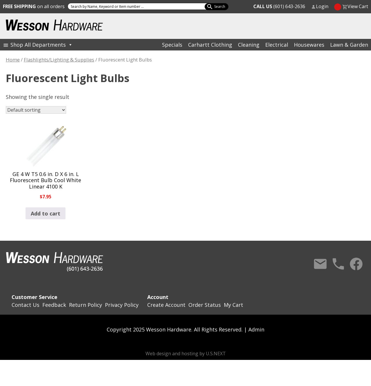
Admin (256, 329)
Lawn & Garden (349, 44)
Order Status (204, 304)
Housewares (309, 44)
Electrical (276, 44)
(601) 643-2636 (279, 6)
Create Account (166, 304)
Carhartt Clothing (210, 44)
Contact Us (320, 263)
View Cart (358, 6)
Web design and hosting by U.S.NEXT (186, 353)
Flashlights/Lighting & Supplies (59, 59)
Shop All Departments (41, 44)
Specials (172, 44)
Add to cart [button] (45, 213)
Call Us (338, 263)
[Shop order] (36, 110)
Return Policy (85, 304)
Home (13, 59)
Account (157, 296)
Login (322, 6)
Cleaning (248, 44)
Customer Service (34, 296)
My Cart (233, 304)
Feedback (54, 304)
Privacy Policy (122, 304)
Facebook (356, 263)
